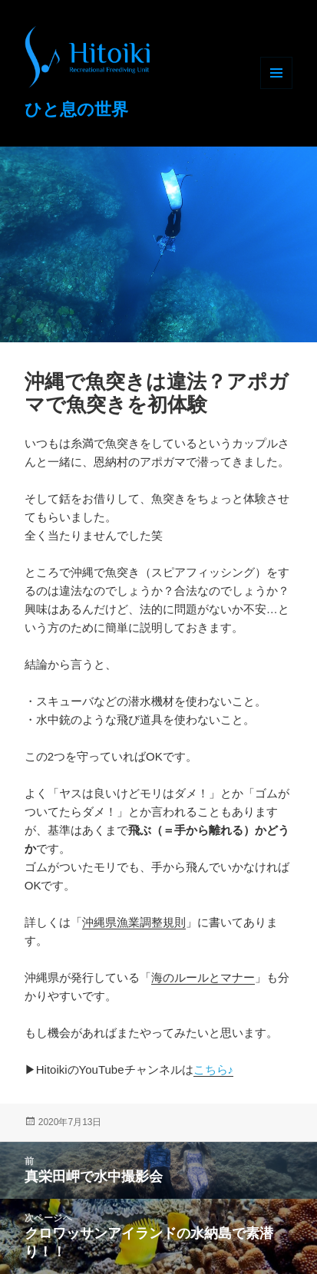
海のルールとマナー (203, 977)
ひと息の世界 (76, 109)
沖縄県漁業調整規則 (134, 922)
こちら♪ (213, 1069)
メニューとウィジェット (276, 73)
